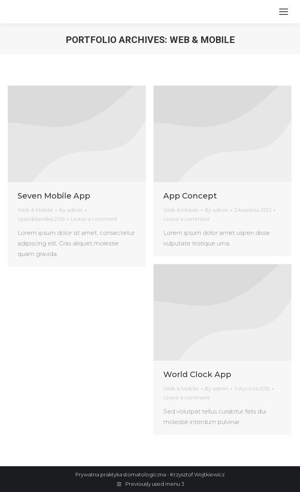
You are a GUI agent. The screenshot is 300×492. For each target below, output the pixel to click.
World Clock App (197, 374)
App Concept (190, 195)
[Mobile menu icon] (284, 12)
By (71, 210)
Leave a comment (94, 219)
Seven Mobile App (54, 195)
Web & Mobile (35, 210)
